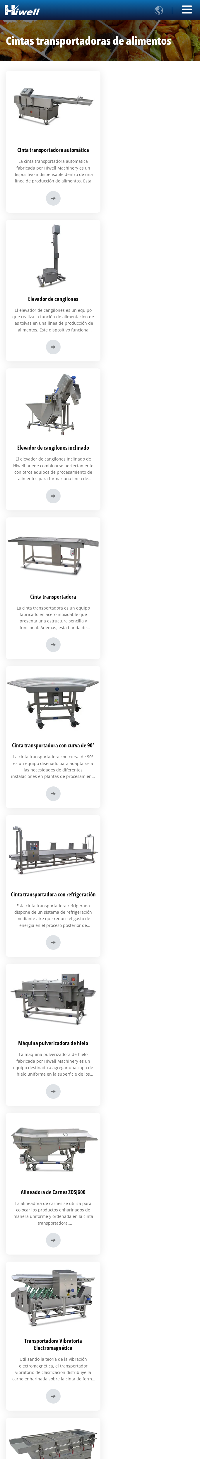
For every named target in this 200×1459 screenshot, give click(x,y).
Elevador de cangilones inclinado (52, 295)
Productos (19, 1261)
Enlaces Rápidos (28, 1370)
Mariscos (18, 1336)
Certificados (20, 1418)
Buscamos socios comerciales (34, 1409)
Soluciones (20, 1306)
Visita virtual (20, 1400)
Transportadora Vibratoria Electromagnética (52, 746)
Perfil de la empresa (27, 1381)
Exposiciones (21, 1428)
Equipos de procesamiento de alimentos (43, 1272)
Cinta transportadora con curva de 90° (52, 442)
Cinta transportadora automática (52, 148)
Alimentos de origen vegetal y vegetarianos (45, 1345)
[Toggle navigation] (187, 9)
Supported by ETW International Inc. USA (100, 1451)
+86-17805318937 (28, 1222)
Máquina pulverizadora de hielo (52, 596)
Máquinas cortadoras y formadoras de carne (47, 1281)
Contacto (18, 1193)
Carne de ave (21, 1326)
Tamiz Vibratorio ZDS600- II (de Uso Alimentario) (148, 746)
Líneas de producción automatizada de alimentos (50, 1291)
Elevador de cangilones (148, 148)
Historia (17, 1390)
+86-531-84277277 (28, 1232)
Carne (15, 1317)
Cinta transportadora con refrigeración (148, 445)
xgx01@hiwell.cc (26, 1212)
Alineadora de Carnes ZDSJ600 (148, 596)
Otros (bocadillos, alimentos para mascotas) (46, 1354)
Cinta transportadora (148, 295)
